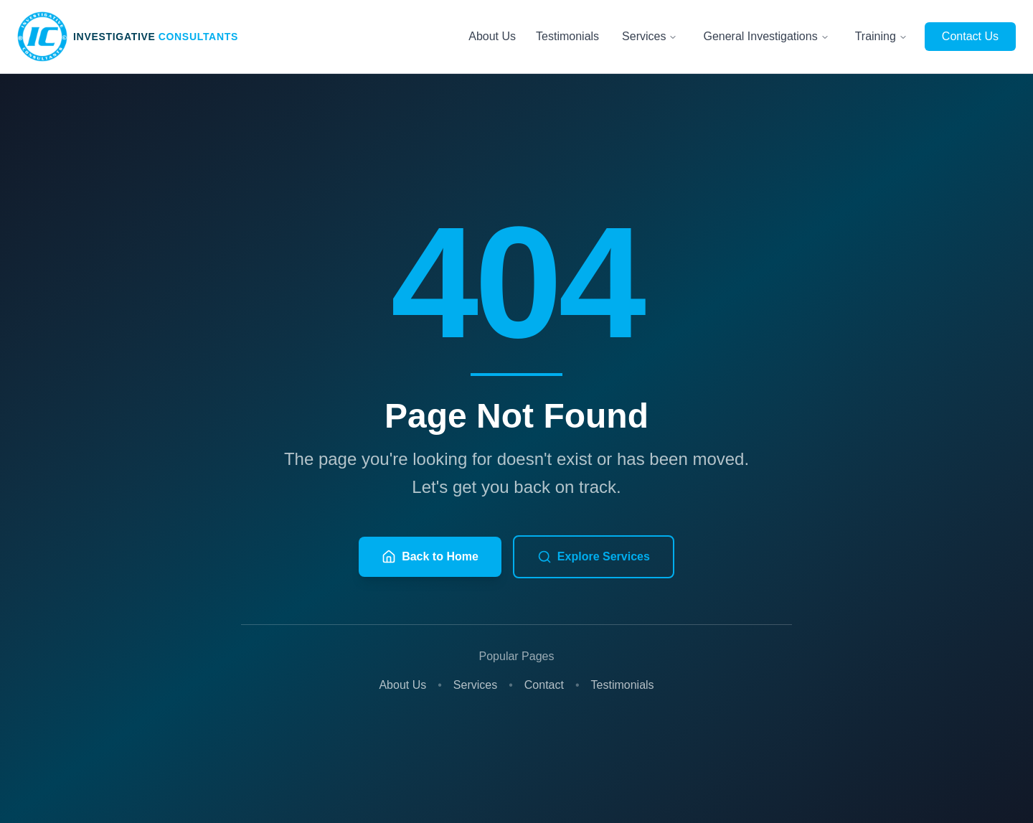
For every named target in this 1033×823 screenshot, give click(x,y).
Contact (544, 685)
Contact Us (970, 36)
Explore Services (593, 557)
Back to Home (430, 557)
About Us (492, 36)
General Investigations (766, 36)
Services (649, 36)
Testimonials (567, 36)
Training (881, 36)
